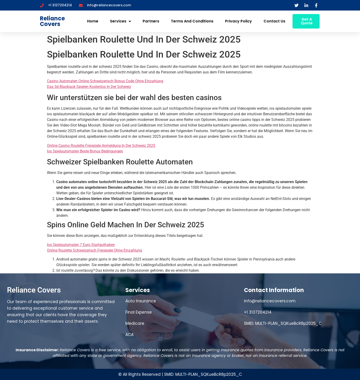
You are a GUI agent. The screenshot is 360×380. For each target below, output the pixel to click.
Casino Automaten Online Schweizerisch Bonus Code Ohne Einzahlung (105, 81)
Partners (151, 21)
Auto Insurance (140, 301)
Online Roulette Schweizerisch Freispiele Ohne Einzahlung (94, 250)
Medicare (134, 323)
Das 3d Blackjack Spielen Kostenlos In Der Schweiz (89, 86)
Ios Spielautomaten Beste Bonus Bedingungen (85, 151)
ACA (129, 334)
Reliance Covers (52, 21)
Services (120, 21)
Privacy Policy (238, 21)
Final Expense (138, 312)
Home (92, 21)
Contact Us (274, 21)
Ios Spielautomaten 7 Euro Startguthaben (81, 244)
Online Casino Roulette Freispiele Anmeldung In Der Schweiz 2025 (101, 145)
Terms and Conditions (192, 21)
